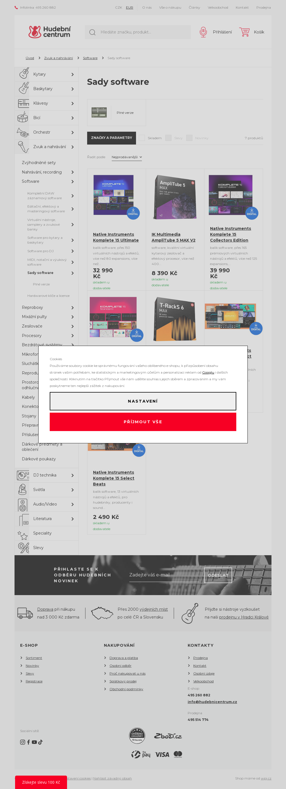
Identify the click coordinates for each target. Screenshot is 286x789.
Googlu (208, 371)
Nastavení (143, 400)
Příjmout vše (143, 422)
